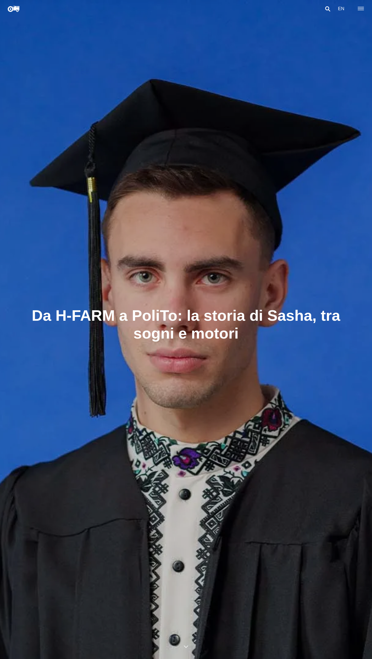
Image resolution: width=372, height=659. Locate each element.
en (339, 8)
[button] (325, 8)
